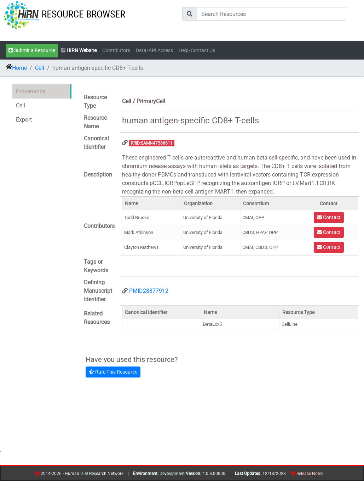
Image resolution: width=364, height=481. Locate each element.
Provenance (30, 91)
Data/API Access (154, 50)
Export (24, 119)
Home (19, 68)
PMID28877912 (148, 290)
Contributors (116, 50)
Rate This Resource (113, 372)
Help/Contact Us (197, 50)
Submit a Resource (31, 50)
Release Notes (309, 473)
